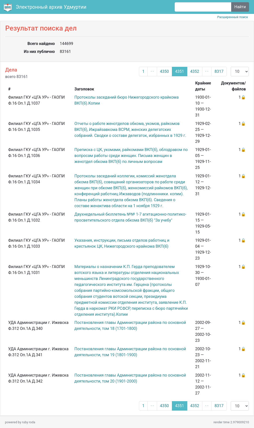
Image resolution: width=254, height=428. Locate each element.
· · (152, 71)
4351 (179, 71)
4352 (194, 71)
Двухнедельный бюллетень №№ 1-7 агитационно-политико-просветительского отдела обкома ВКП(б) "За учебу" (130, 217)
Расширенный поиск (232, 17)
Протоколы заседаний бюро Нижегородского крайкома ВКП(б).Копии (126, 100)
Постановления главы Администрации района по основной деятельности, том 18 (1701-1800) (130, 325)
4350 (164, 71)
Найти (240, 6)
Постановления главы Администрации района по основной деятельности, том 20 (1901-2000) (130, 378)
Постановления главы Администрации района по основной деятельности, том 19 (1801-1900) (130, 352)
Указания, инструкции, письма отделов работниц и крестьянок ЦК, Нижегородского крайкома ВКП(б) (121, 243)
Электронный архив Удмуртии (45, 7)
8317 (219, 71)
